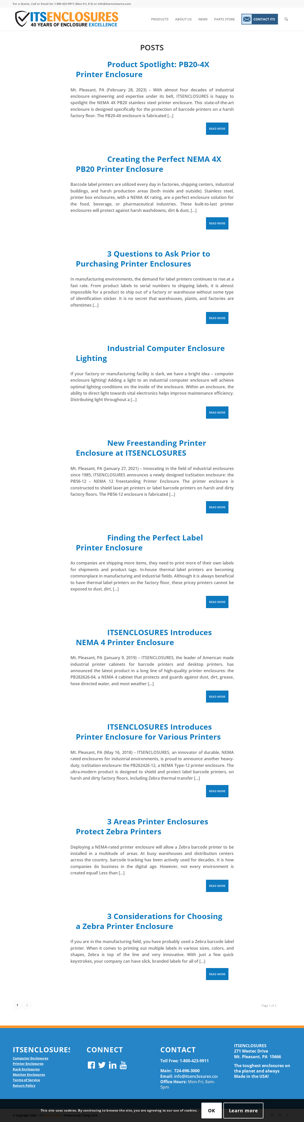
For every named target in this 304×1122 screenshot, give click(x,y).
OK (211, 1110)
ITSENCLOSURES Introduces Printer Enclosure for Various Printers (148, 731)
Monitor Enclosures (29, 1074)
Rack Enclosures (26, 1069)
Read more (217, 128)
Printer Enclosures (28, 1063)
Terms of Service (26, 1080)
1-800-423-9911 (194, 1061)
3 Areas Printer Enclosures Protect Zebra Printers (142, 826)
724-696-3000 (187, 1070)
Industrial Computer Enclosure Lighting (150, 353)
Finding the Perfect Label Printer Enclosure (139, 542)
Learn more (243, 1110)
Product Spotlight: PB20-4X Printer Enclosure (143, 69)
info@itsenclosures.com (197, 1076)
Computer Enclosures (30, 1058)
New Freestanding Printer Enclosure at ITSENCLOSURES (141, 448)
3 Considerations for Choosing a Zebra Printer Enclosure (149, 921)
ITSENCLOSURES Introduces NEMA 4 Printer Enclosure (144, 637)
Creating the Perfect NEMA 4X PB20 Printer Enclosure (149, 164)
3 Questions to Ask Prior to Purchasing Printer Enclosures (143, 258)
